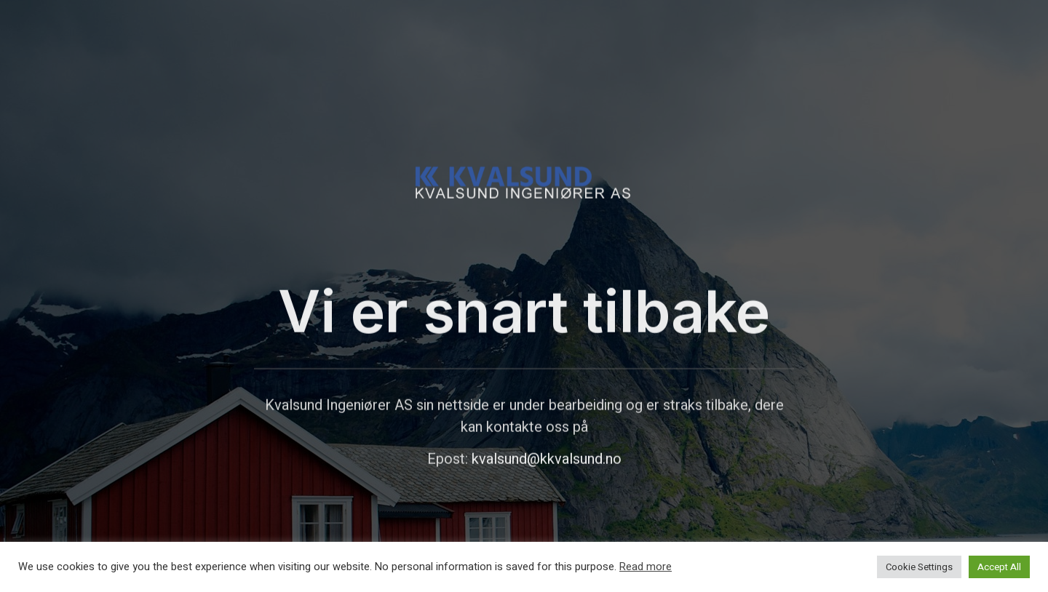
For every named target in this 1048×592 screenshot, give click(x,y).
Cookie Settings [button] (919, 567)
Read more (645, 567)
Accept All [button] (999, 567)
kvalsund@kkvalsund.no (547, 476)
